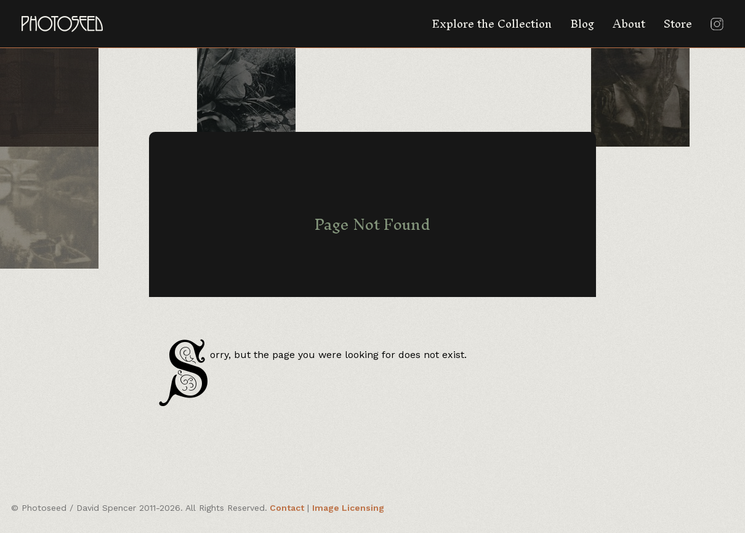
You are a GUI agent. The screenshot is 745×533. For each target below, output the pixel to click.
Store (678, 23)
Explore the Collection (492, 23)
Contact (287, 508)
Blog (582, 23)
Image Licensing (348, 508)
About (629, 23)
